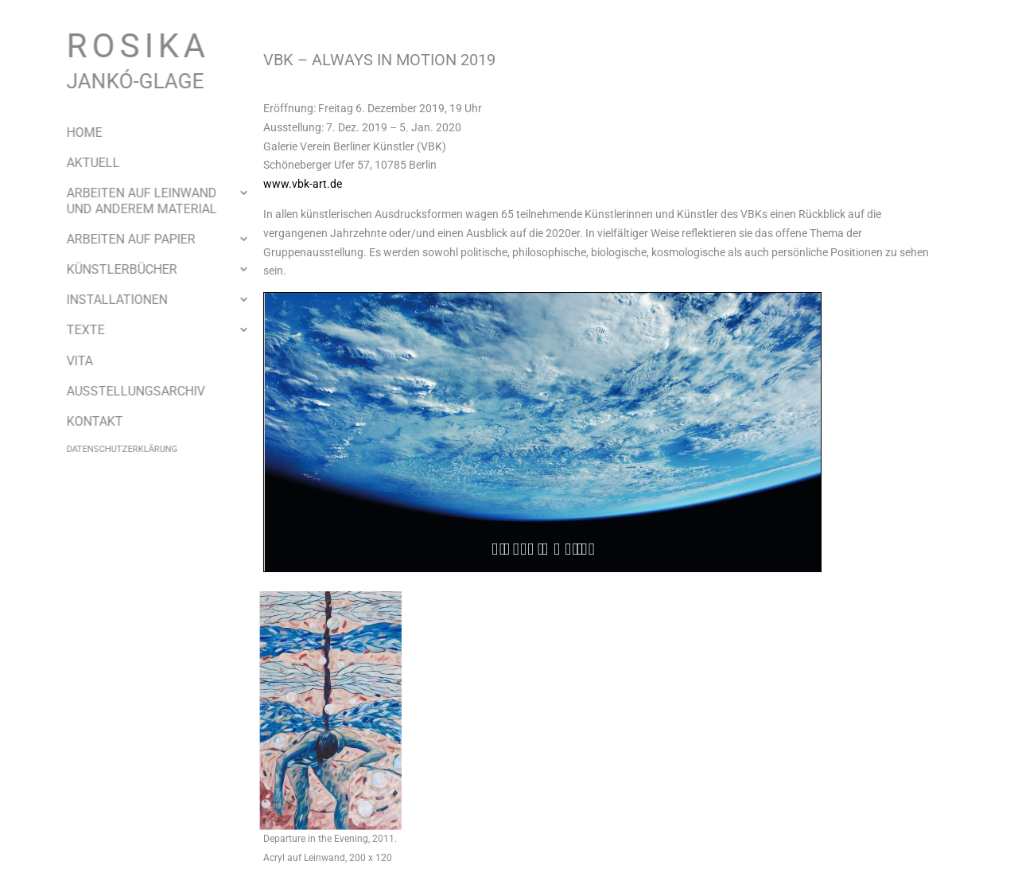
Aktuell (80, 162)
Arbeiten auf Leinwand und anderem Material (129, 200)
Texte (73, 329)
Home (72, 132)
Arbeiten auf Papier (118, 239)
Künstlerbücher (109, 269)
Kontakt (82, 421)
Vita (67, 360)
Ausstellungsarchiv (123, 391)
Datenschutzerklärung (109, 449)
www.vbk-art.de (302, 183)
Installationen (104, 299)
